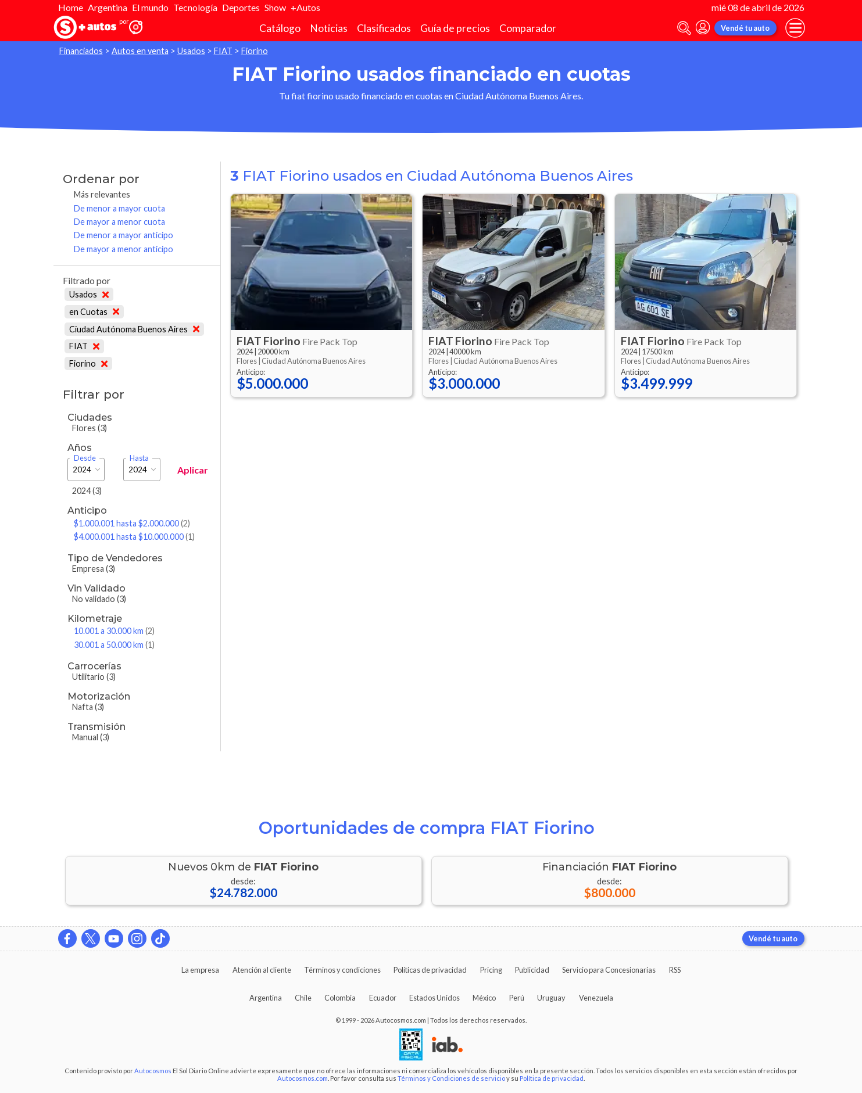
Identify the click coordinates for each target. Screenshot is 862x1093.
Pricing (491, 969)
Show (275, 7)
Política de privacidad (552, 1078)
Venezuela (596, 997)
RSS (675, 969)
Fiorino (254, 51)
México (484, 997)
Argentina (107, 7)
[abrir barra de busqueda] (684, 28)
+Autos (305, 7)
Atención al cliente (262, 969)
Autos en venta (140, 51)
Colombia (340, 997)
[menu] (795, 28)
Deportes (241, 7)
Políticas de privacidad (430, 969)
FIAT (223, 51)
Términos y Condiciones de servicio (451, 1078)
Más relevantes (102, 194)
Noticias (329, 28)
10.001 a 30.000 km (114, 631)
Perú (516, 997)
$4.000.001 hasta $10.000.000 (134, 537)
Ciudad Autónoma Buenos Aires (134, 329)
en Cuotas (94, 312)
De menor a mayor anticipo (123, 235)
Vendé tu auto (745, 28)
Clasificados (384, 28)
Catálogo (280, 28)
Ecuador (382, 997)
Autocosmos (152, 1070)
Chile (303, 997)
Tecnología (195, 7)
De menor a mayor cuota (119, 208)
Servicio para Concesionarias (609, 969)
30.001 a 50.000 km (114, 645)
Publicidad (532, 969)
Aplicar (192, 469)
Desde (85, 458)
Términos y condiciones (342, 969)
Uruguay (551, 997)
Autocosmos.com (302, 1078)
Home (70, 7)
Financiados (81, 51)
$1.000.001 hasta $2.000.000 (132, 523)
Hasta (139, 458)
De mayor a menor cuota (119, 222)
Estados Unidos (434, 997)
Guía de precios (455, 28)
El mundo (150, 7)
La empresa (200, 969)
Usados (191, 51)
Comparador (527, 28)
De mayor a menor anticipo (123, 249)
